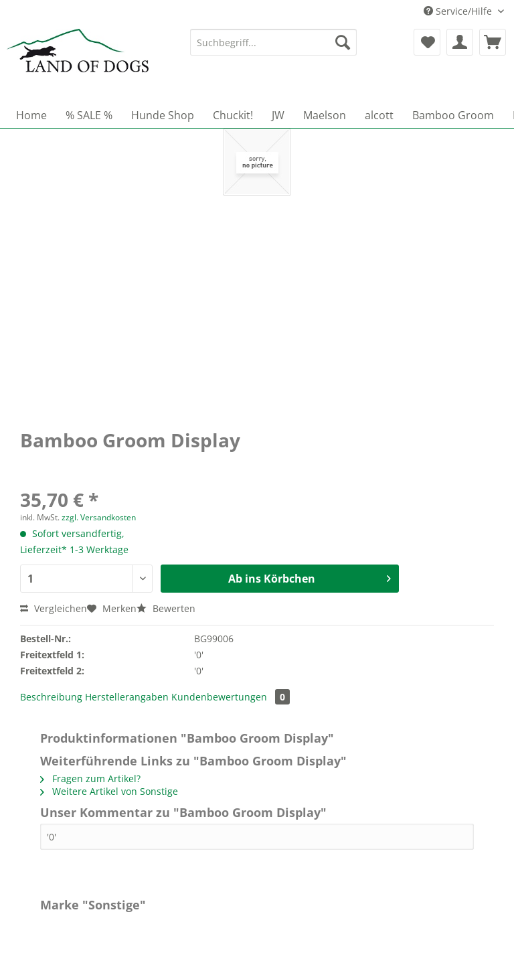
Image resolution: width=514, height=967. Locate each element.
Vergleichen (53, 608)
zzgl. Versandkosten (99, 517)
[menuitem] (273, 48)
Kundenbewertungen (230, 696)
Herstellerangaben (127, 696)
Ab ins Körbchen (309, 577)
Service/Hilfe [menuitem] (459, 11)
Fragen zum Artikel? (90, 778)
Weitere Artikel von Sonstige (109, 791)
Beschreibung (51, 696)
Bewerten (166, 608)
